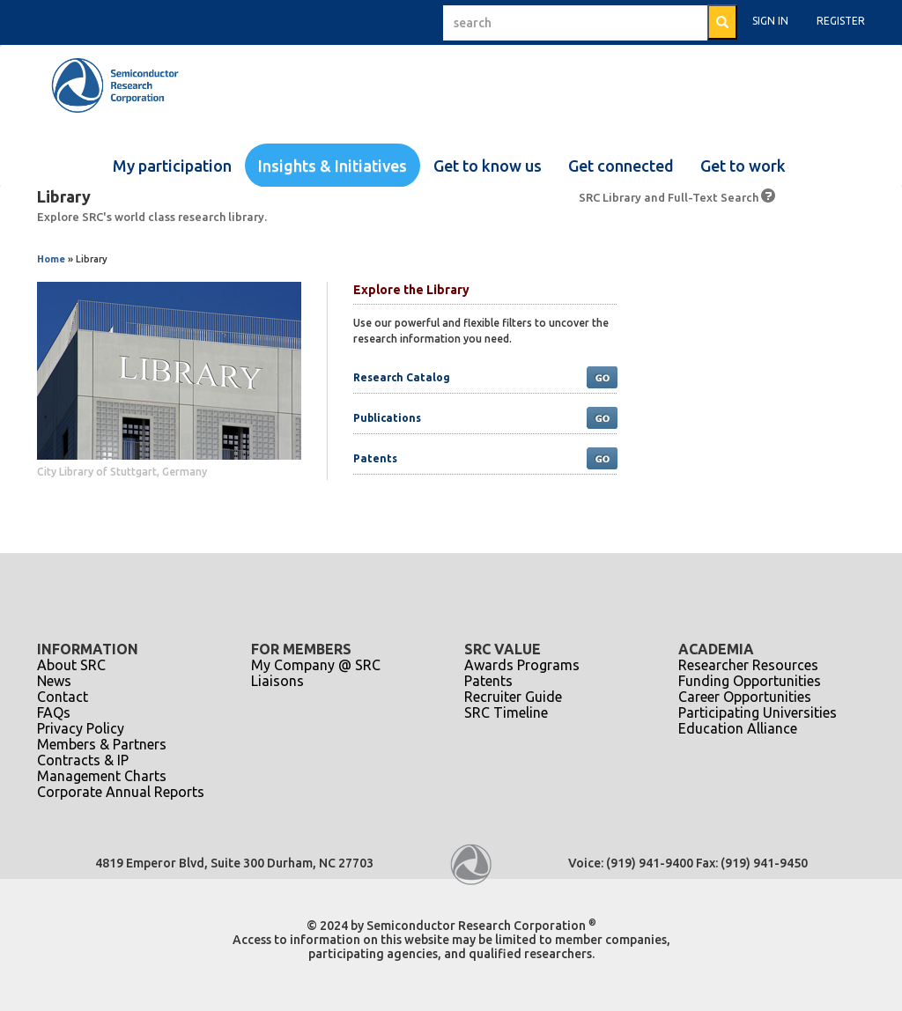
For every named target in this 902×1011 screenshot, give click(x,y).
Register (841, 20)
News (54, 681)
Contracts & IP (83, 760)
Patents (488, 681)
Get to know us (487, 165)
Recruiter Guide (513, 697)
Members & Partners (101, 744)
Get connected (621, 165)
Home (51, 259)
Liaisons (277, 681)
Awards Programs (522, 665)
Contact (62, 697)
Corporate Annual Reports (120, 792)
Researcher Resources (748, 665)
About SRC (71, 665)
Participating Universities (757, 712)
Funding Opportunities (749, 681)
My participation (172, 165)
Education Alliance (737, 728)
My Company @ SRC (316, 665)
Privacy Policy (80, 728)
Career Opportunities (744, 697)
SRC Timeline (506, 712)
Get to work (743, 165)
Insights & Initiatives (332, 165)
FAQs (53, 712)
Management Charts (101, 776)
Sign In (770, 20)
